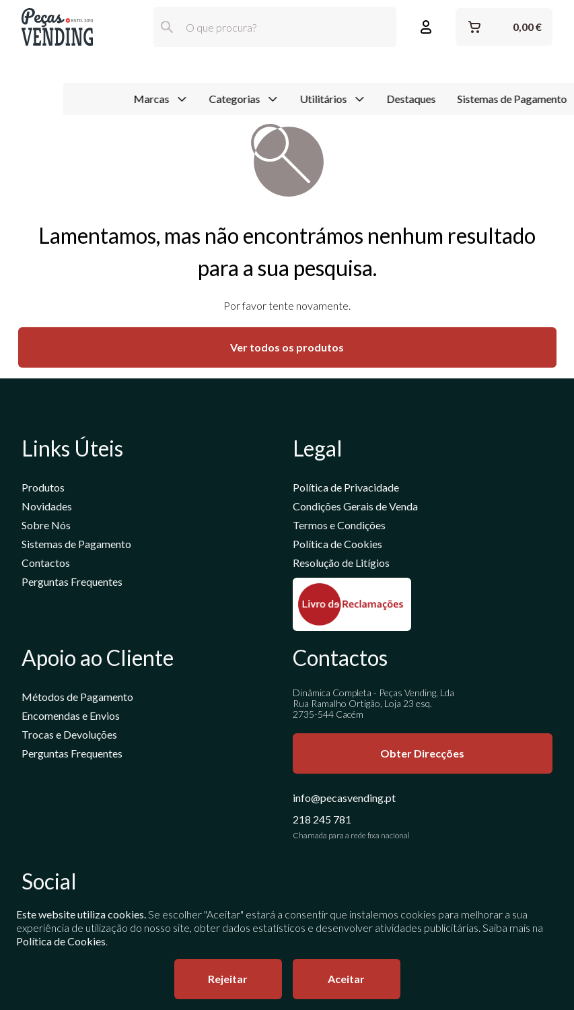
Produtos (43, 488)
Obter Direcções (422, 754)
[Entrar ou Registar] (426, 27)
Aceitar (346, 978)
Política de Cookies (337, 545)
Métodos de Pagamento (77, 698)
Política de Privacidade (346, 488)
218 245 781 (322, 820)
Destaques (348, 69)
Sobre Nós (46, 526)
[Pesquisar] (167, 27)
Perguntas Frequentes (72, 582)
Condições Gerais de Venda (355, 507)
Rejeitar (228, 978)
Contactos (46, 564)
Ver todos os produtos (287, 348)
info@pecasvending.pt (344, 799)
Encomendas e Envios (71, 716)
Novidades (47, 507)
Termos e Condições (339, 526)
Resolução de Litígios (341, 564)
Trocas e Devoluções (69, 735)
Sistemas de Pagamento (449, 69)
